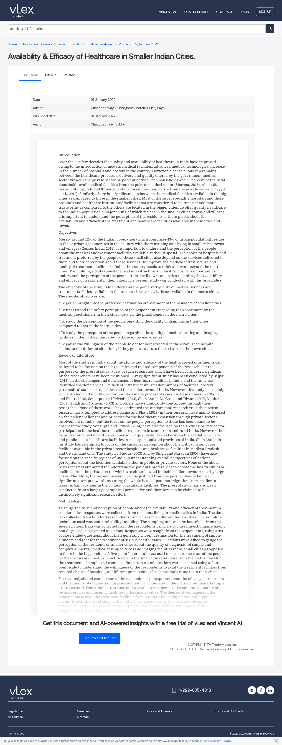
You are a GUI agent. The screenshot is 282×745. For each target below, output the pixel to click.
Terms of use (16, 733)
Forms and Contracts (229, 711)
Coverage (224, 12)
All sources (15, 717)
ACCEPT (229, 740)
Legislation (15, 711)
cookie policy (212, 740)
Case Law (83, 711)
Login (244, 12)
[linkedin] (270, 690)
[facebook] (261, 690)
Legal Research (196, 12)
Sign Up (265, 11)
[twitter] (252, 690)
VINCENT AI (167, 12)
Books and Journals (159, 711)
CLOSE (275, 741)
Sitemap (83, 717)
